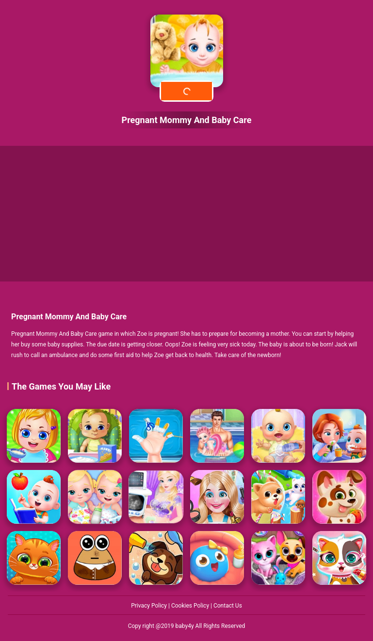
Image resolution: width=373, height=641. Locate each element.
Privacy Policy (149, 605)
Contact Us (227, 605)
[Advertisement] (186, 213)
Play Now (186, 91)
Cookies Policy (191, 605)
